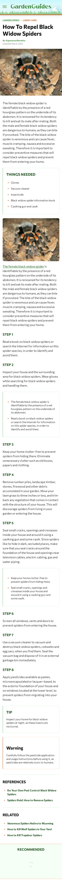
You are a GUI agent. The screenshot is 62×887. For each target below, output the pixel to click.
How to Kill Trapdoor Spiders (24, 835)
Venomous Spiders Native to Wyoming (30, 823)
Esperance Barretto (15, 40)
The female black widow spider (23, 266)
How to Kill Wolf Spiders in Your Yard (29, 829)
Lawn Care (30, 20)
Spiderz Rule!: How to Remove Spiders (30, 800)
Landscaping (11, 20)
